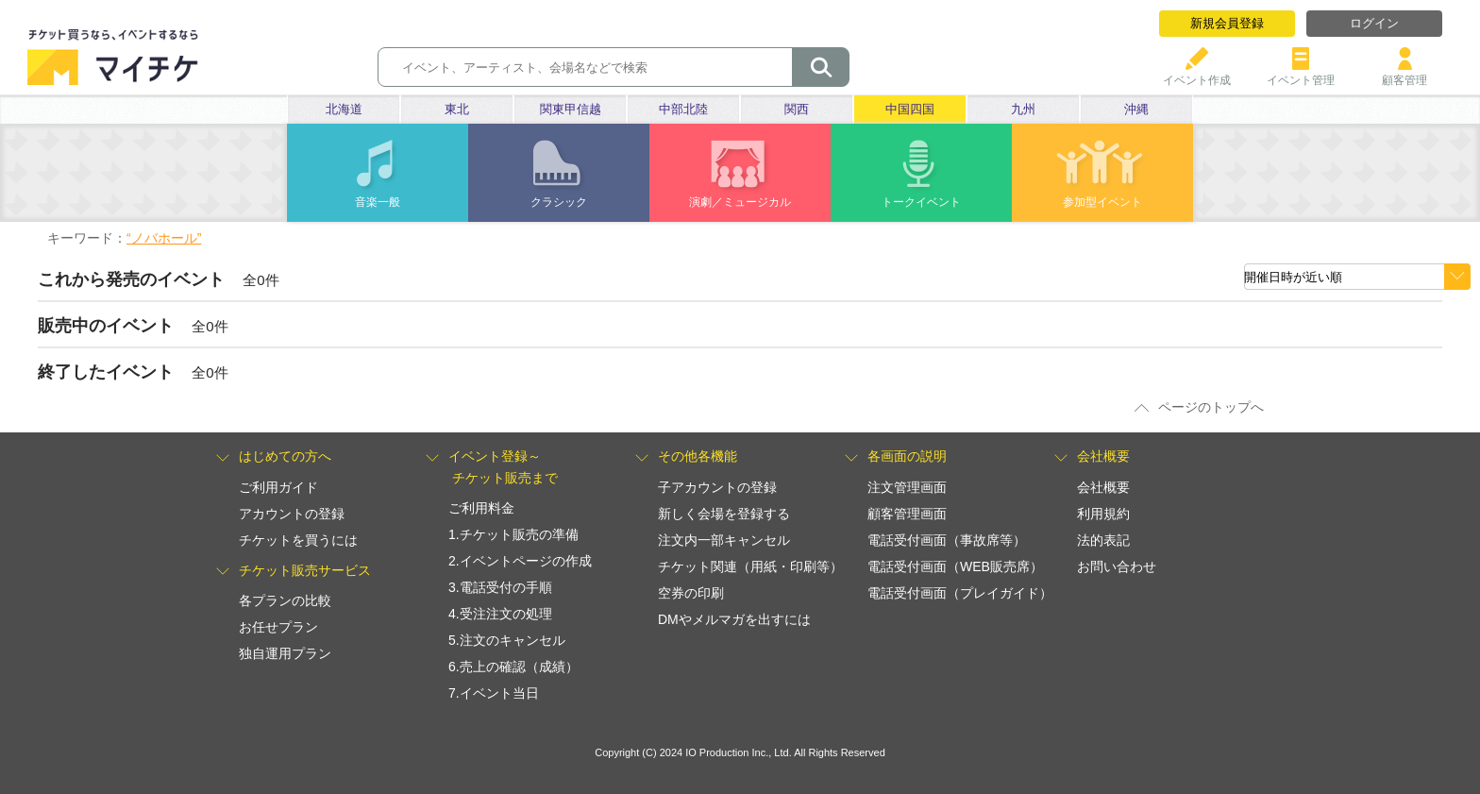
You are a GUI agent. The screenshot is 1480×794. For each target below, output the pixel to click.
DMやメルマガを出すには (734, 619)
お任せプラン (278, 626)
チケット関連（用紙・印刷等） (750, 566)
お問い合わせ (1116, 566)
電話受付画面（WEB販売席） (955, 566)
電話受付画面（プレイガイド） (959, 592)
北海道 (344, 109)
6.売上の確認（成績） (513, 666)
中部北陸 (683, 109)
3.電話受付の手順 (500, 587)
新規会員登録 (1227, 23)
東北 (457, 109)
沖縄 (1136, 109)
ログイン (1374, 23)
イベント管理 (1301, 73)
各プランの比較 (285, 600)
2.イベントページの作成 (520, 560)
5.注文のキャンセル (506, 640)
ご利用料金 (481, 507)
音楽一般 (377, 202)
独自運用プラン (285, 653)
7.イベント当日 (493, 693)
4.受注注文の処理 (500, 613)
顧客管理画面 (907, 513)
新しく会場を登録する (724, 513)
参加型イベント (1102, 202)
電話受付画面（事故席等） (946, 540)
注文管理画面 (907, 487)
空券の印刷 (691, 592)
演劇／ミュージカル (740, 202)
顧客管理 (1404, 73)
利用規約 (1103, 513)
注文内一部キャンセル (724, 540)
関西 (796, 109)
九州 (1023, 109)
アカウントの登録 (292, 513)
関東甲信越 (570, 109)
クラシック (558, 202)
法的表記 (1103, 540)
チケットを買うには (298, 540)
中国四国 (909, 109)
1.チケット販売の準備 (513, 534)
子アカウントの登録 (717, 487)
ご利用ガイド (278, 487)
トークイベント (921, 202)
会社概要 (1103, 487)
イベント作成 (1197, 73)
